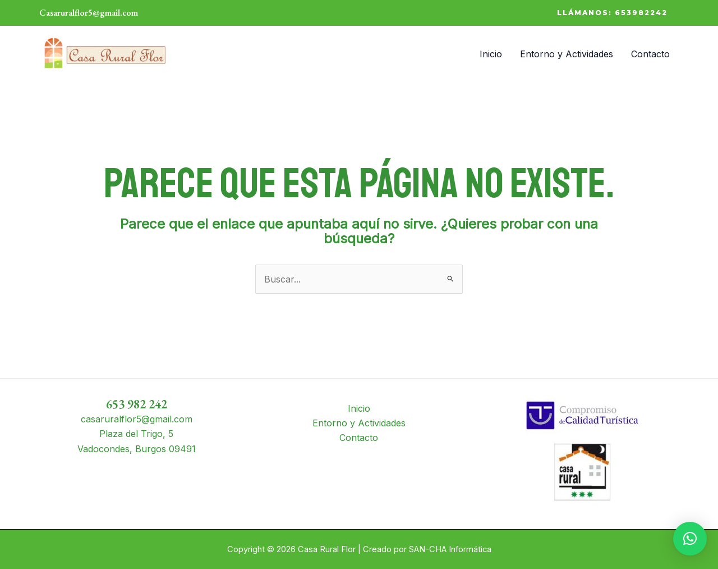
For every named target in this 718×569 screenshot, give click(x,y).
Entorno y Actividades (566, 54)
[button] (612, 13)
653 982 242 (136, 404)
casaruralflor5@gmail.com (136, 419)
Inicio (491, 54)
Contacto (650, 54)
